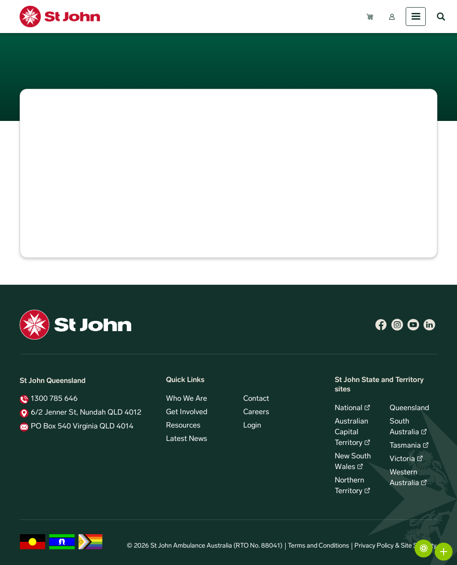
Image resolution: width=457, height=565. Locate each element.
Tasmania (405, 445)
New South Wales (353, 462)
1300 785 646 (54, 399)
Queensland (409, 408)
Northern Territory (349, 486)
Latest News (186, 439)
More (444, 552)
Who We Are (186, 399)
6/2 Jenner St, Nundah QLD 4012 (86, 412)
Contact (256, 399)
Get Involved (187, 412)
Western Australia (404, 478)
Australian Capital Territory (351, 432)
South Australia (404, 427)
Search (441, 16)
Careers (256, 412)
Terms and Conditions (318, 546)
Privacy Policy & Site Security (395, 546)
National (348, 408)
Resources (183, 425)
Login (252, 425)
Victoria (402, 459)
